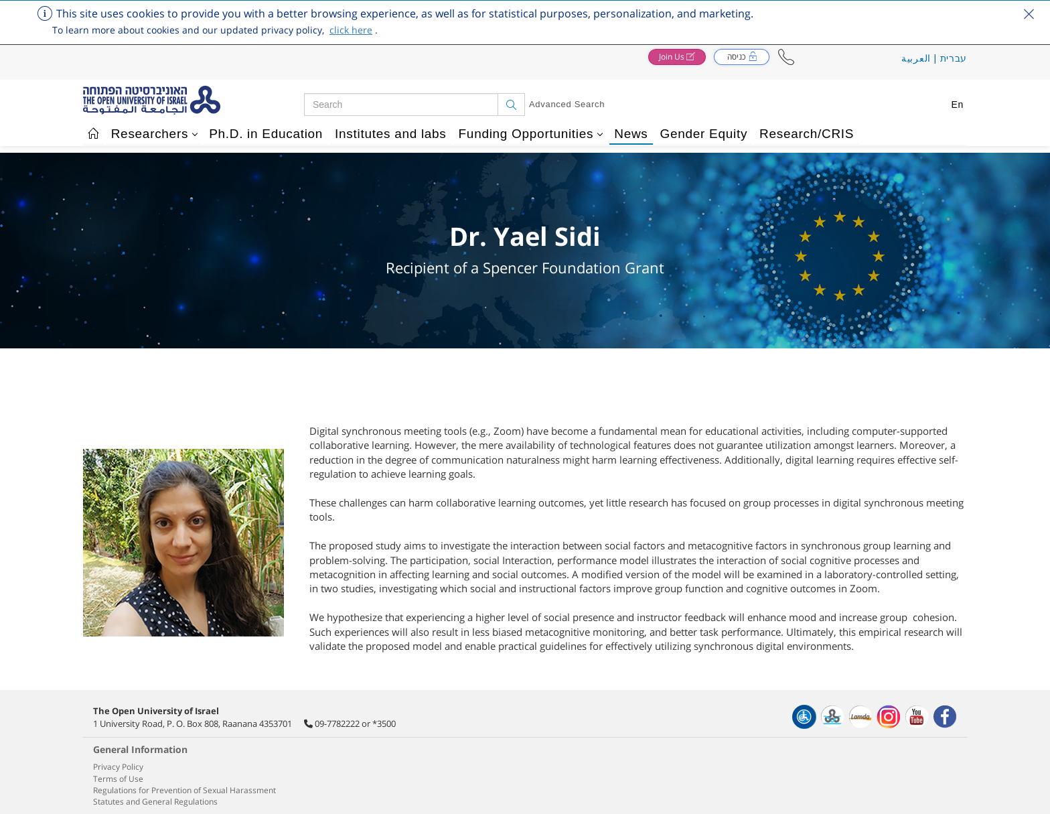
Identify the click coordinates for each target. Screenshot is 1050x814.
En (957, 104)
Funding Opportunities (531, 134)
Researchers (154, 134)
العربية (916, 58)
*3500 (384, 724)
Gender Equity (704, 134)
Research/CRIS (806, 134)
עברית (954, 58)
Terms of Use (118, 779)
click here (350, 29)
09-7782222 (337, 724)
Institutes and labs (390, 134)
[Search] (511, 104)
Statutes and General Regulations (155, 801)
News (631, 134)
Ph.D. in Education (266, 134)
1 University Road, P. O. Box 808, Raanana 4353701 (192, 724)
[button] (786, 57)
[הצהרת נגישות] (804, 717)
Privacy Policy (118, 766)
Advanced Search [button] (567, 104)
